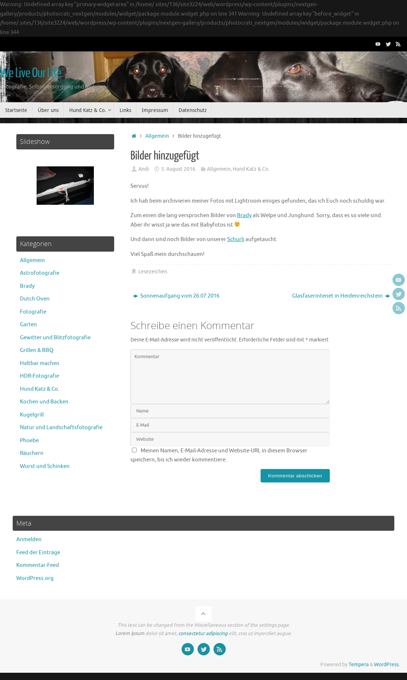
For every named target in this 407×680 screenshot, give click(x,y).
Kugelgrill (32, 414)
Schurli (235, 239)
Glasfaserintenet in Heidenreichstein (341, 296)
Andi (143, 169)
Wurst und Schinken (45, 466)
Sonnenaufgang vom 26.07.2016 (176, 296)
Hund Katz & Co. (251, 169)
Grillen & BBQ (37, 350)
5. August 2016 (178, 169)
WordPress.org (35, 578)
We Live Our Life (30, 73)
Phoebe (29, 440)
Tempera (359, 665)
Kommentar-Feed (37, 565)
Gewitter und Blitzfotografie (55, 337)
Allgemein (157, 136)
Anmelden (29, 539)
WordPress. (387, 665)
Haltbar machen (39, 363)
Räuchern (31, 453)
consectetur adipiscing (203, 633)
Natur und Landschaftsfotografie (61, 427)
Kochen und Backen (44, 401)
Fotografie (33, 311)
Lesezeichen (152, 272)
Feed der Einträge (38, 552)
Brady (244, 215)
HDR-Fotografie (39, 376)
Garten (28, 324)
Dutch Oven (35, 298)
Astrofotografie (39, 273)
